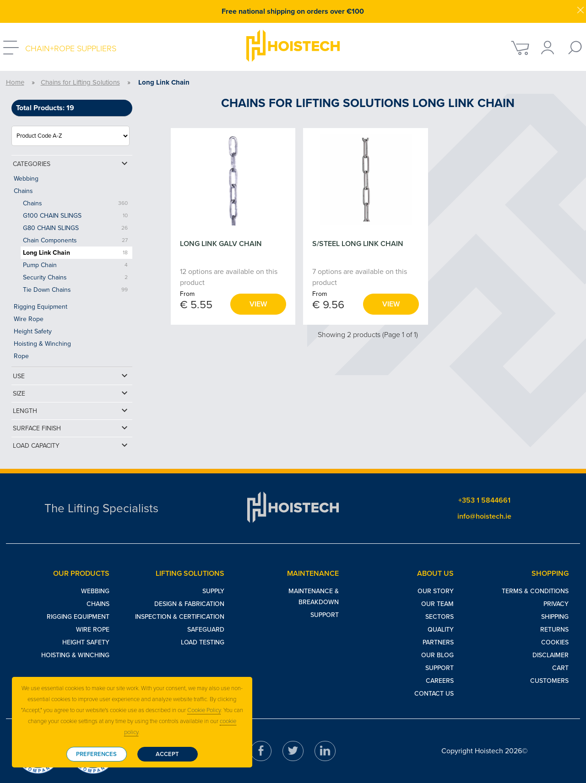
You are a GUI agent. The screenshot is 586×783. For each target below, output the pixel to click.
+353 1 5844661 (484, 500)
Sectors (439, 617)
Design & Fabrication (189, 604)
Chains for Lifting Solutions (80, 82)
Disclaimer (550, 655)
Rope (21, 356)
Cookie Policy (204, 710)
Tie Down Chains (47, 290)
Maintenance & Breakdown (313, 596)
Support (324, 615)
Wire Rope (28, 319)
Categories (71, 163)
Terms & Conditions (535, 591)
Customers (549, 681)
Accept (167, 754)
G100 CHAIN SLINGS (52, 216)
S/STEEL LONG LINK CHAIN (357, 243)
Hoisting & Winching (42, 344)
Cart (560, 668)
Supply (213, 591)
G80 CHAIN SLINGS (51, 228)
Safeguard (205, 629)
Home (15, 82)
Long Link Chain (46, 253)
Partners (438, 642)
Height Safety (33, 331)
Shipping (555, 617)
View (258, 304)
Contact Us (434, 693)
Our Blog (437, 655)
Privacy (556, 604)
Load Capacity (71, 445)
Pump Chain (40, 265)
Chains (23, 191)
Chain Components (50, 240)
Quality (441, 629)
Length (71, 410)
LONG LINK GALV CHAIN (221, 243)
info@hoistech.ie (484, 516)
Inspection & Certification (179, 617)
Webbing (26, 178)
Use (71, 375)
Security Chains (45, 277)
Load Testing (202, 642)
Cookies (555, 642)
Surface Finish (71, 427)
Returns (554, 629)
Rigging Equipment (40, 307)
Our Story (436, 591)
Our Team (437, 604)
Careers (440, 681)
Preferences (96, 754)
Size (71, 392)
